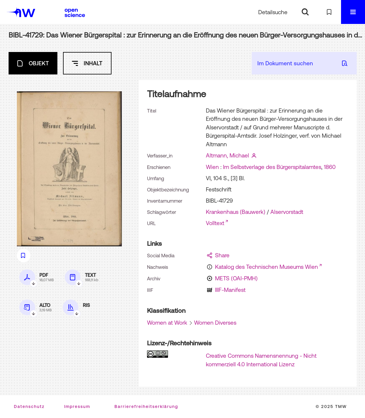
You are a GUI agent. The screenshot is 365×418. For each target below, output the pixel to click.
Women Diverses (215, 322)
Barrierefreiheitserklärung (146, 406)
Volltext (215, 223)
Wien (212, 167)
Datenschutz (29, 406)
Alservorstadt (286, 212)
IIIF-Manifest (230, 290)
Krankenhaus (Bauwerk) (235, 212)
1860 (330, 167)
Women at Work (167, 322)
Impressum (77, 406)
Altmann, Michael (227, 155)
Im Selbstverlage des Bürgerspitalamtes (272, 167)
